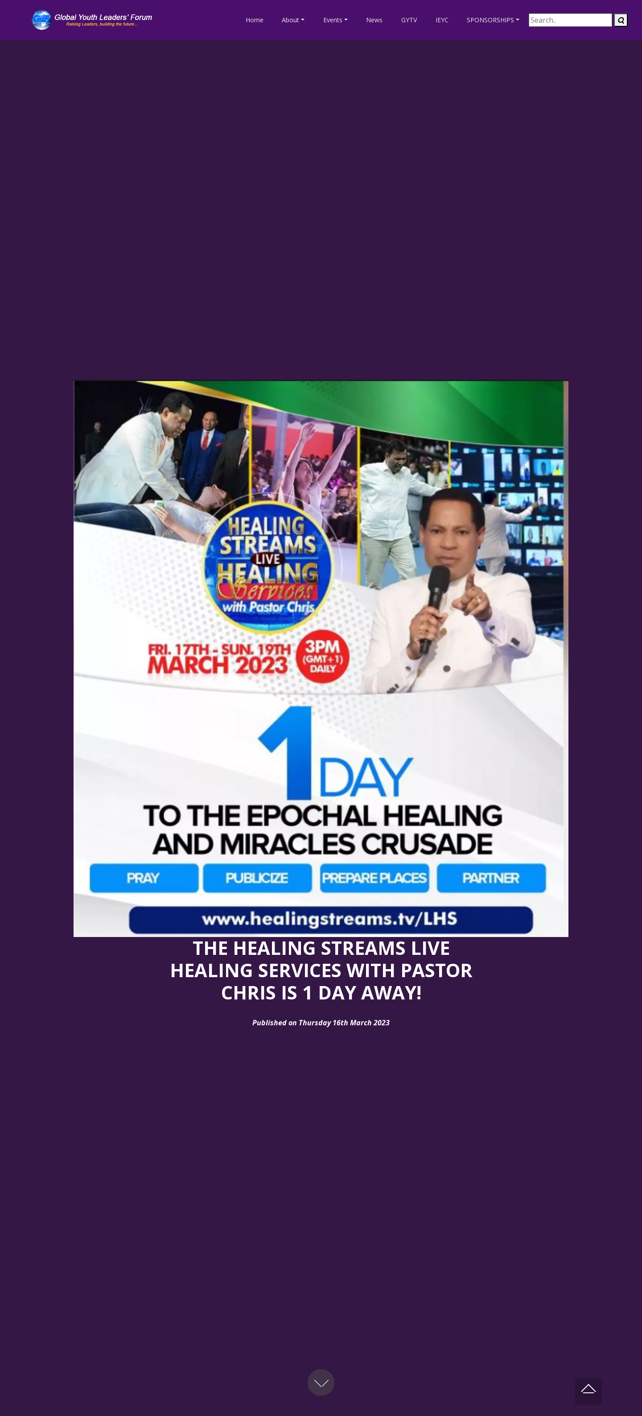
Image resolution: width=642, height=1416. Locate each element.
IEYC (442, 20)
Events (332, 20)
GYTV (409, 20)
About (290, 20)
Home (254, 20)
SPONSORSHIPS (490, 20)
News (374, 20)
